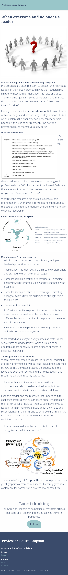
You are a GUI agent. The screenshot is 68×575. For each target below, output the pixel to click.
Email (3, 562)
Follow (34, 524)
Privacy (4, 555)
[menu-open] (64, 5)
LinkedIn (4, 565)
